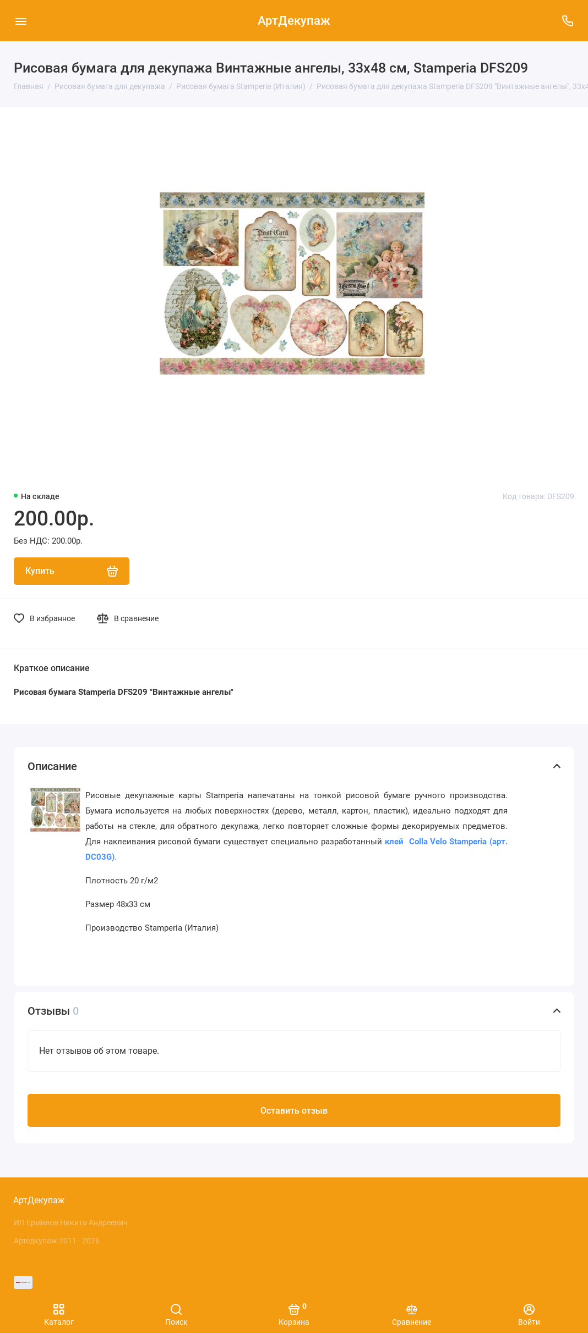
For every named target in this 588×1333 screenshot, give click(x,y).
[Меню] (20, 20)
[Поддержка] (567, 20)
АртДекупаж (294, 20)
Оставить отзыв (294, 1110)
